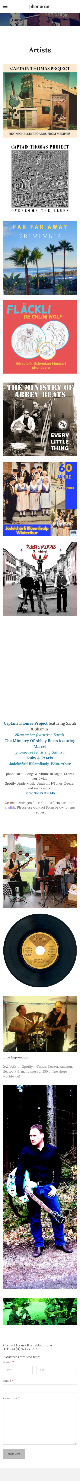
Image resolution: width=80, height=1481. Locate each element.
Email (8, 1380)
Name (8, 1362)
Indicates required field (21, 1356)
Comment (11, 1398)
